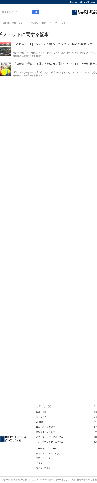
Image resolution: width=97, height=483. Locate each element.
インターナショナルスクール (49, 442)
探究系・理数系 (38, 23)
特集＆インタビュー (45, 432)
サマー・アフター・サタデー (49, 453)
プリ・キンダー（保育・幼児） (50, 437)
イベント (40, 463)
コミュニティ (42, 417)
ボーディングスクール (46, 448)
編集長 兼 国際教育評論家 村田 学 (27, 56)
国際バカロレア (43, 458)
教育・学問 (41, 412)
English (39, 422)
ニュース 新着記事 (45, 427)
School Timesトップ (13, 23)
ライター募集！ (43, 468)
